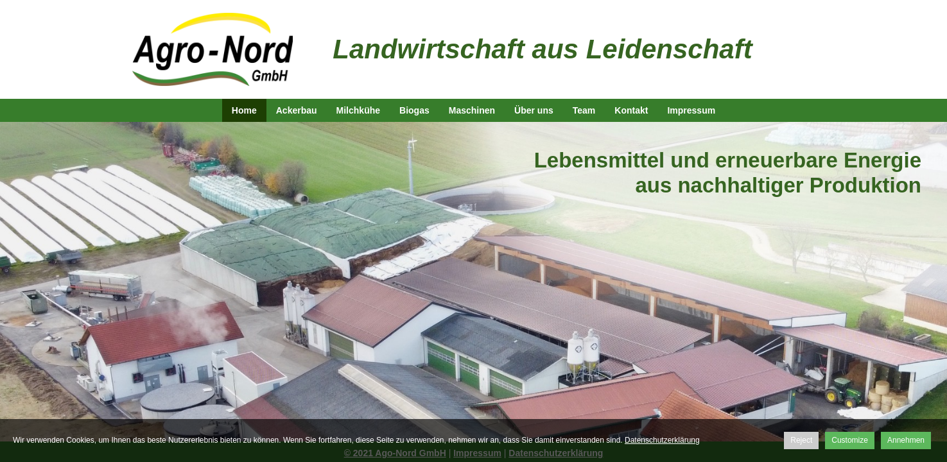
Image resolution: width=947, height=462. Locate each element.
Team (584, 110)
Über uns (533, 110)
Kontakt (631, 110)
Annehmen (906, 440)
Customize (849, 440)
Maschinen (472, 110)
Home (244, 110)
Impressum (691, 110)
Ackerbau (296, 110)
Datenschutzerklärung (662, 440)
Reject (801, 440)
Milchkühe (358, 110)
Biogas (414, 110)
